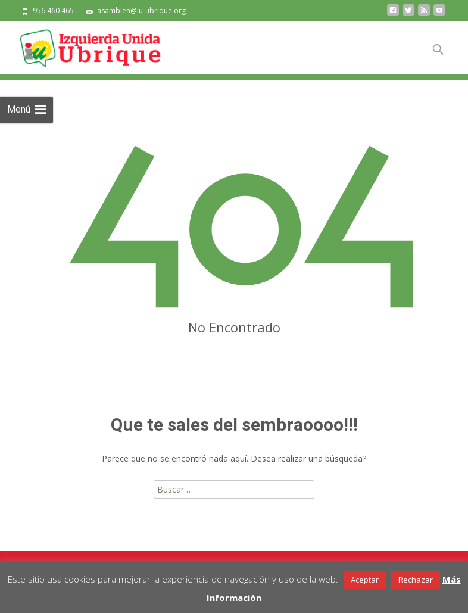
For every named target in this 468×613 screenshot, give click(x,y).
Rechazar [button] (415, 579)
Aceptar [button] (365, 579)
